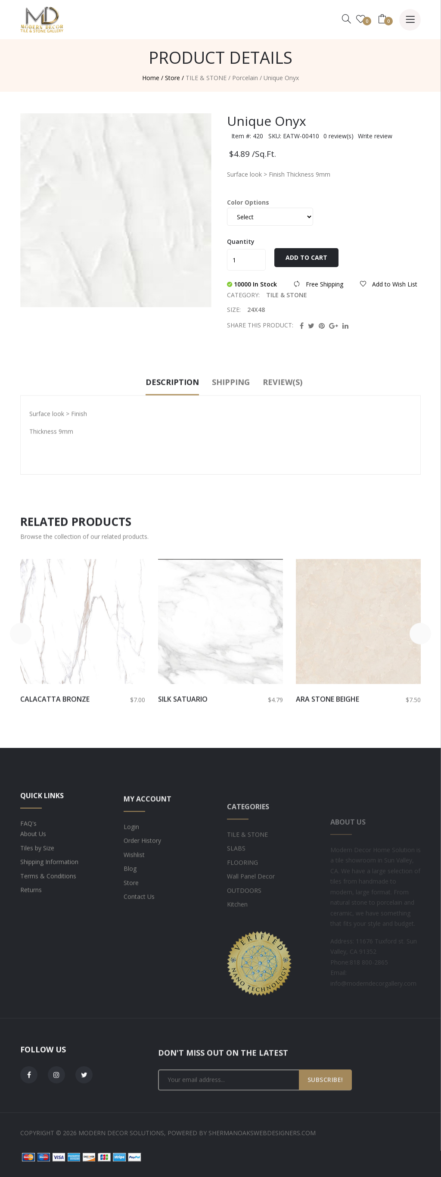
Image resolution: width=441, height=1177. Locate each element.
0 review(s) (338, 141)
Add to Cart (306, 263)
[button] (20, 663)
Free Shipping (319, 290)
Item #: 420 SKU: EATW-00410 (275, 141)
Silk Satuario (183, 728)
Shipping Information (49, 891)
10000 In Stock (253, 290)
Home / (152, 78)
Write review (375, 141)
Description (172, 411)
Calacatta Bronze (55, 728)
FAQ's (28, 853)
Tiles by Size (37, 877)
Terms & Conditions (48, 905)
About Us (33, 863)
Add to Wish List (388, 290)
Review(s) (282, 411)
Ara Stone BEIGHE (327, 728)
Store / (174, 78)
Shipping (231, 411)
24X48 (256, 309)
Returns (31, 919)
